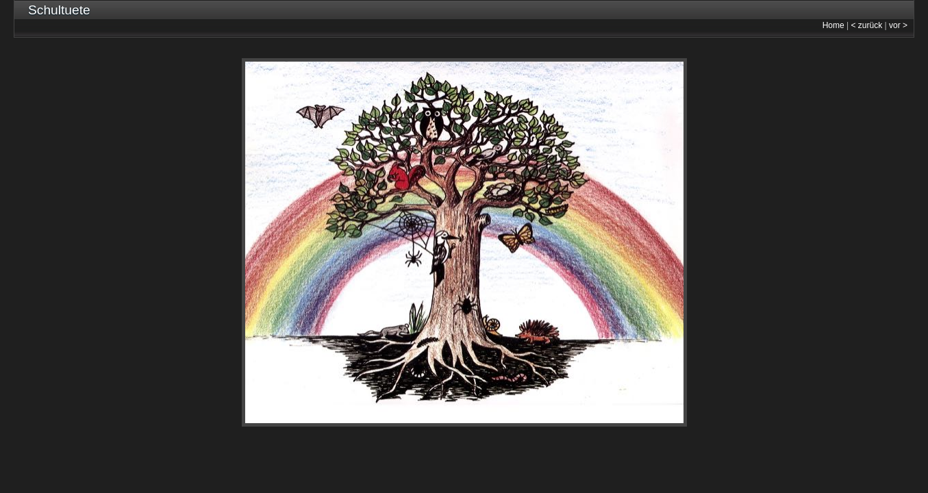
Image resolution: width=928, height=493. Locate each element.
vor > (898, 25)
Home (833, 25)
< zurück (867, 25)
